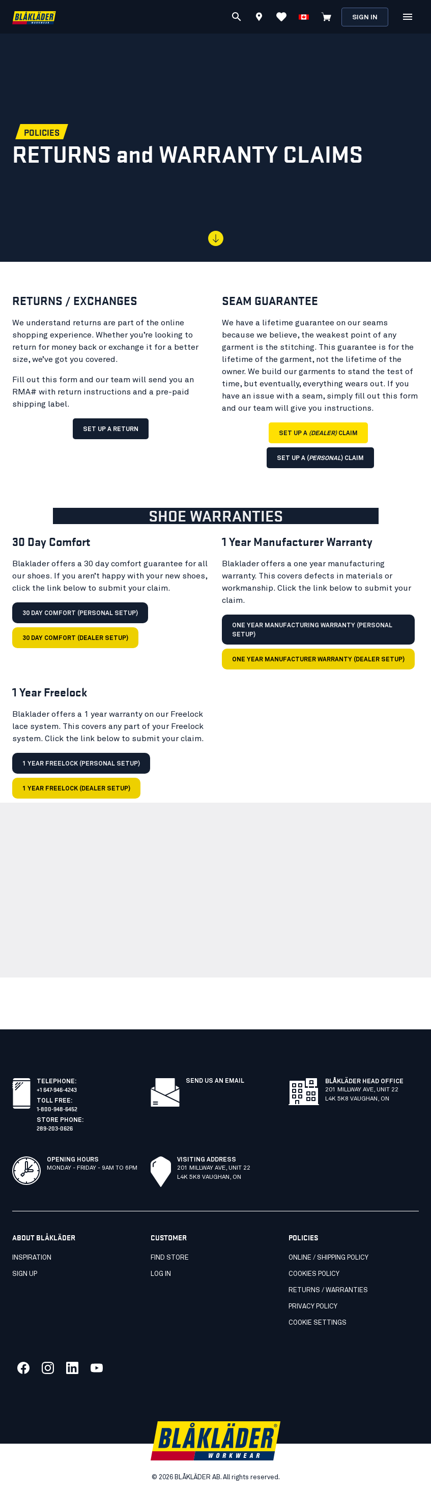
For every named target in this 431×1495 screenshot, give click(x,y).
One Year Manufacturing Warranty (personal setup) (312, 630)
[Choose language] (304, 17)
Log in (161, 1274)
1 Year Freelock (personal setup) (81, 764)
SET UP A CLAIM (318, 434)
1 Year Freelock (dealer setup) (76, 789)
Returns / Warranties (328, 1290)
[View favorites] (281, 17)
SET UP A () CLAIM (320, 458)
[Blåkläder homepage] (34, 17)
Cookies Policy (314, 1274)
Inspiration (31, 1258)
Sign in (365, 17)
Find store (170, 1258)
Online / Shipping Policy (328, 1258)
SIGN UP (24, 1274)
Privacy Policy (313, 1306)
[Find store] (259, 18)
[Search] (236, 17)
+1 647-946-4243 (57, 1089)
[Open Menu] (407, 17)
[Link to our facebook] (23, 1368)
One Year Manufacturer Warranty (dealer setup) (318, 660)
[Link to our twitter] (48, 1368)
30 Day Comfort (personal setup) (80, 614)
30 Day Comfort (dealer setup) (75, 638)
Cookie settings (318, 1323)
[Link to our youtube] (96, 1368)
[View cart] (326, 17)
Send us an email (215, 1081)
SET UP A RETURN (110, 429)
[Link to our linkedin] (72, 1368)
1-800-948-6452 (57, 1108)
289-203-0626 (55, 1128)
